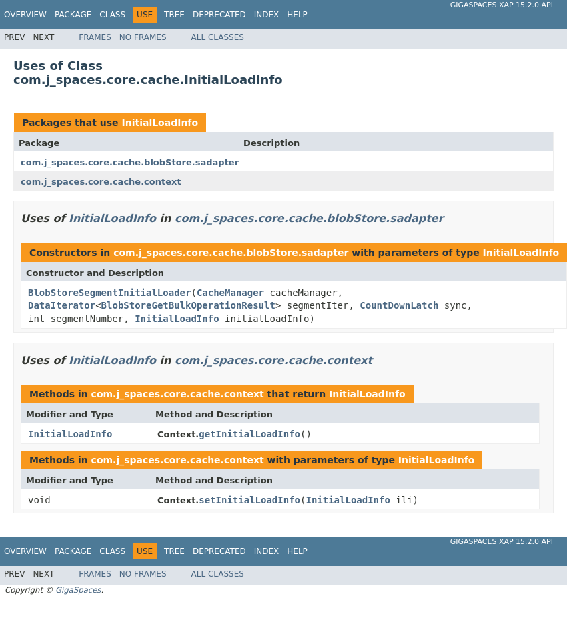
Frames (95, 37)
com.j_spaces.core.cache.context (101, 182)
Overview (25, 14)
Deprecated (219, 14)
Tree (174, 14)
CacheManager (230, 292)
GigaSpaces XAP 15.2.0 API (501, 5)
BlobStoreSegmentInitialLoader (109, 292)
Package (73, 14)
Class (112, 14)
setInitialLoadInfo (249, 500)
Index (266, 14)
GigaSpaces (78, 590)
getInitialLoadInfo (249, 434)
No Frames (143, 37)
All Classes (217, 37)
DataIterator (61, 305)
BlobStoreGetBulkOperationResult (188, 305)
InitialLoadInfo (159, 122)
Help (297, 14)
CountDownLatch (399, 305)
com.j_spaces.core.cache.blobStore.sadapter (130, 162)
